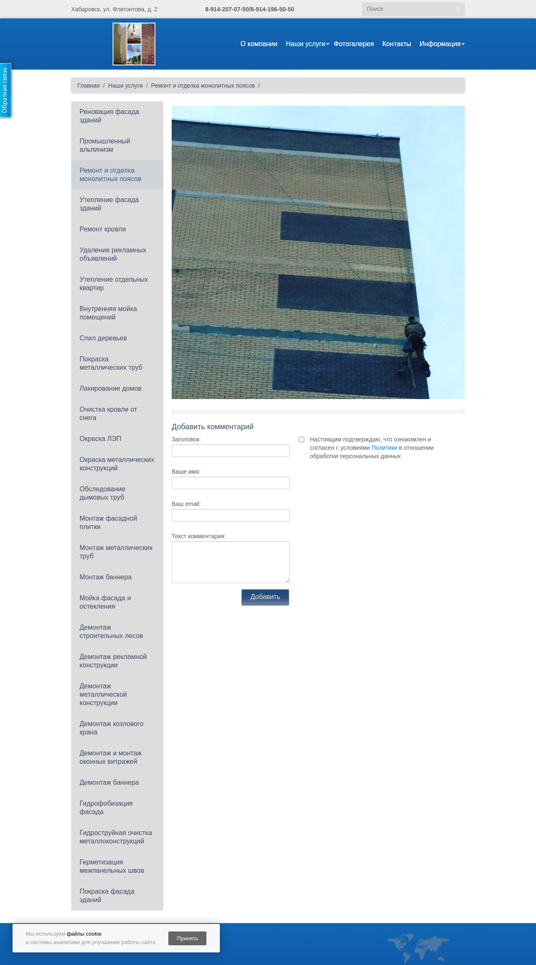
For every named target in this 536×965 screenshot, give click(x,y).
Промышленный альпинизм (105, 145)
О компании (258, 43)
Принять (187, 938)
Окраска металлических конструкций (117, 464)
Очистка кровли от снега (108, 413)
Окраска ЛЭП (100, 438)
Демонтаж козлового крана (112, 728)
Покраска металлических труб (111, 363)
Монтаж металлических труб (116, 552)
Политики (384, 447)
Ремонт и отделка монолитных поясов (110, 174)
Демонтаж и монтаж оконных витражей (111, 757)
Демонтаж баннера (109, 782)
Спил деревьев (103, 338)
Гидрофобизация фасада (106, 807)
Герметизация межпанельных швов (112, 866)
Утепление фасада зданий (109, 204)
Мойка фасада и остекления (105, 602)
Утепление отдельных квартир (114, 283)
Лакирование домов (111, 388)
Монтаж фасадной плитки (108, 522)
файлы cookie (84, 934)
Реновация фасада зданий (109, 116)
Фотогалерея (354, 43)
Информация (440, 43)
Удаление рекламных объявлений (113, 254)
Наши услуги (305, 43)
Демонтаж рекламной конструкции (113, 661)
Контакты (396, 43)
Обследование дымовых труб (102, 493)
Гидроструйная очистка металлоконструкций (116, 837)
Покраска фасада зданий (107, 895)
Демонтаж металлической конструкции (103, 694)
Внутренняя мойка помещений (108, 313)
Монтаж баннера (106, 577)
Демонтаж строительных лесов (111, 631)
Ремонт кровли (103, 229)
